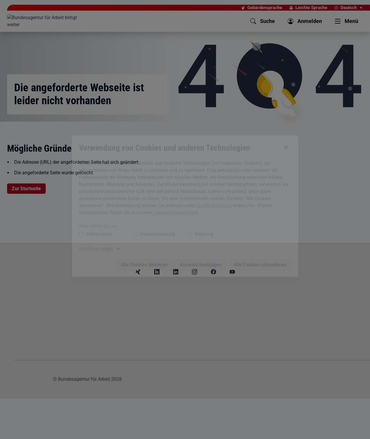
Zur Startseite (26, 188)
